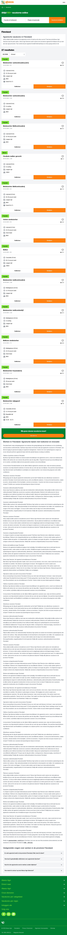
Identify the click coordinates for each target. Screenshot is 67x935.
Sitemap (52, 928)
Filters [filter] (5, 54)
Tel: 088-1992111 (6, 932)
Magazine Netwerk (19, 932)
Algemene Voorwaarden (41, 928)
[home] (2, 7)
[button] (33, 435)
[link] (4, 914)
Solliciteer (17, 86)
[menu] (63, 2)
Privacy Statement (27, 928)
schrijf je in (20, 840)
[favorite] (62, 63)
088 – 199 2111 (28, 842)
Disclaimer (17, 928)
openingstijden (12, 840)
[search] (57, 20)
